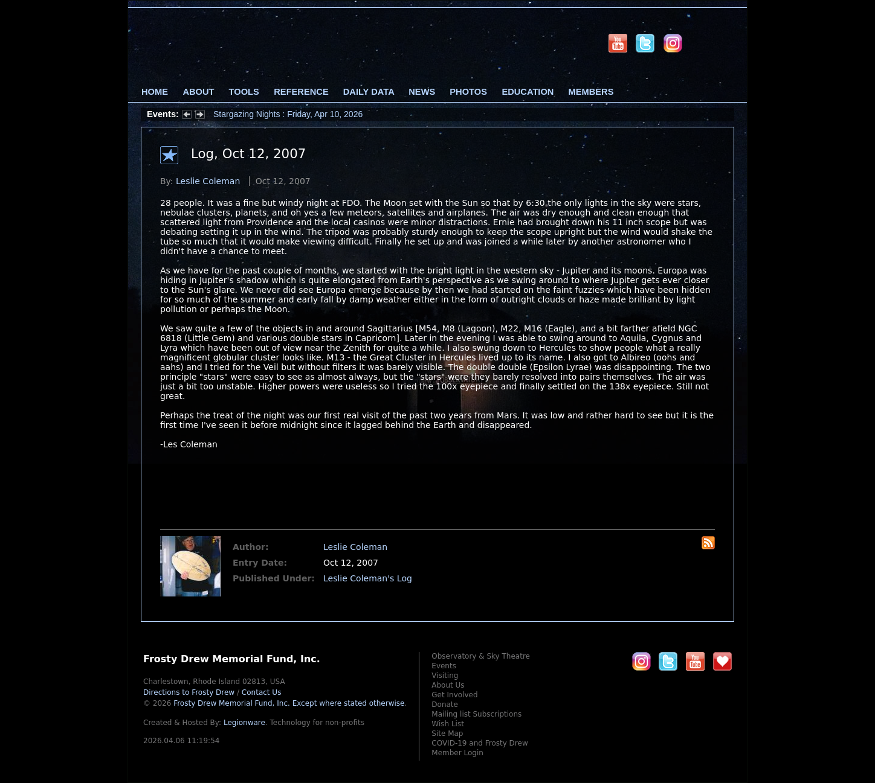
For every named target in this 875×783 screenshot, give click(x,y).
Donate (444, 704)
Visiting (444, 675)
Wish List (447, 724)
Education (528, 92)
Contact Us (262, 692)
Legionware (244, 722)
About (198, 92)
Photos (468, 92)
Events (443, 666)
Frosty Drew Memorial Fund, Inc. (288, 703)
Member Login (457, 753)
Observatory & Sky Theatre (480, 656)
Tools (244, 92)
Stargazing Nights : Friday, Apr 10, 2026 (288, 114)
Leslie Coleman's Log (367, 578)
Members (591, 92)
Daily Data (368, 92)
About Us (447, 685)
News (421, 92)
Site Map (447, 733)
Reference (301, 92)
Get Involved (454, 695)
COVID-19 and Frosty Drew (479, 743)
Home (154, 92)
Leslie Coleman (208, 181)
